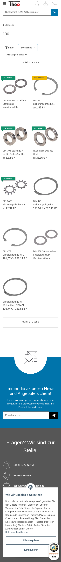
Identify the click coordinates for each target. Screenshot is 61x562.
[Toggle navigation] (4, 2)
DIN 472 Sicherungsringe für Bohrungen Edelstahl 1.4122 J (43, 102)
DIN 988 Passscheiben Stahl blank (14, 102)
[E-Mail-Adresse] (26, 415)
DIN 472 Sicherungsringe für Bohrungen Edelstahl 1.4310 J (13, 253)
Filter (9, 47)
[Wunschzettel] (45, 3)
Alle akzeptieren (31, 540)
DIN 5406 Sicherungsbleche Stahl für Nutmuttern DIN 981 (15, 203)
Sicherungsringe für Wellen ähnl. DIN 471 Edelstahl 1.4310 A (13, 303)
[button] (37, 3)
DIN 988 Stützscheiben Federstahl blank (44, 253)
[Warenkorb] (54, 3)
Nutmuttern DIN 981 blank (43, 152)
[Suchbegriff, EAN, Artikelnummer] (27, 12)
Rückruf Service (22, 475)
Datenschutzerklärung (16, 532)
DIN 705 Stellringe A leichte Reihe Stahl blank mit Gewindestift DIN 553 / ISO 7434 (15, 152)
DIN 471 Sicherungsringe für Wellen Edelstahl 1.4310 (45, 203)
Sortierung (26, 47)
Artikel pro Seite (15, 54)
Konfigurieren (31, 550)
